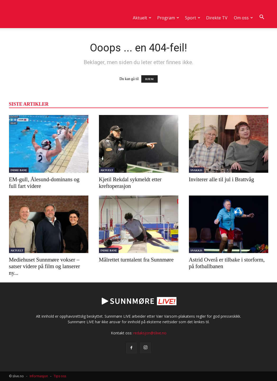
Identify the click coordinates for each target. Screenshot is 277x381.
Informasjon (39, 376)
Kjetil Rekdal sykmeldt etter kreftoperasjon (130, 182)
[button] (262, 17)
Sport (192, 18)
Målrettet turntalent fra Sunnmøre (136, 259)
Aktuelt (142, 18)
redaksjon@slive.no (149, 332)
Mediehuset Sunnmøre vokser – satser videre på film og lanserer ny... (44, 266)
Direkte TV (217, 18)
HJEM (149, 79)
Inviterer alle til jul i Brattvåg (221, 179)
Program (168, 18)
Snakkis (196, 170)
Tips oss (60, 376)
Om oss (243, 18)
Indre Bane (19, 170)
